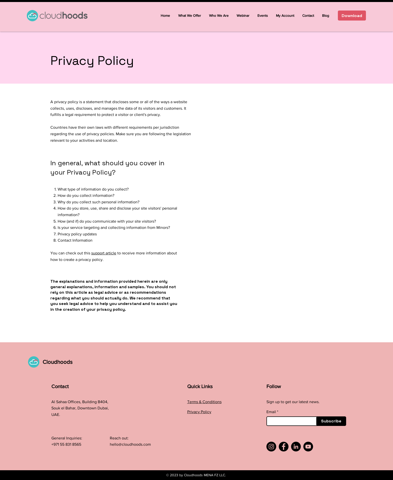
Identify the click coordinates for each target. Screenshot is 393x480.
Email (271, 412)
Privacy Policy (199, 412)
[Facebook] (283, 446)
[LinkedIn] (296, 446)
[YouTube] (308, 446)
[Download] (352, 16)
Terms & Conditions (204, 402)
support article (103, 253)
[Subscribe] (331, 421)
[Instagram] (271, 446)
